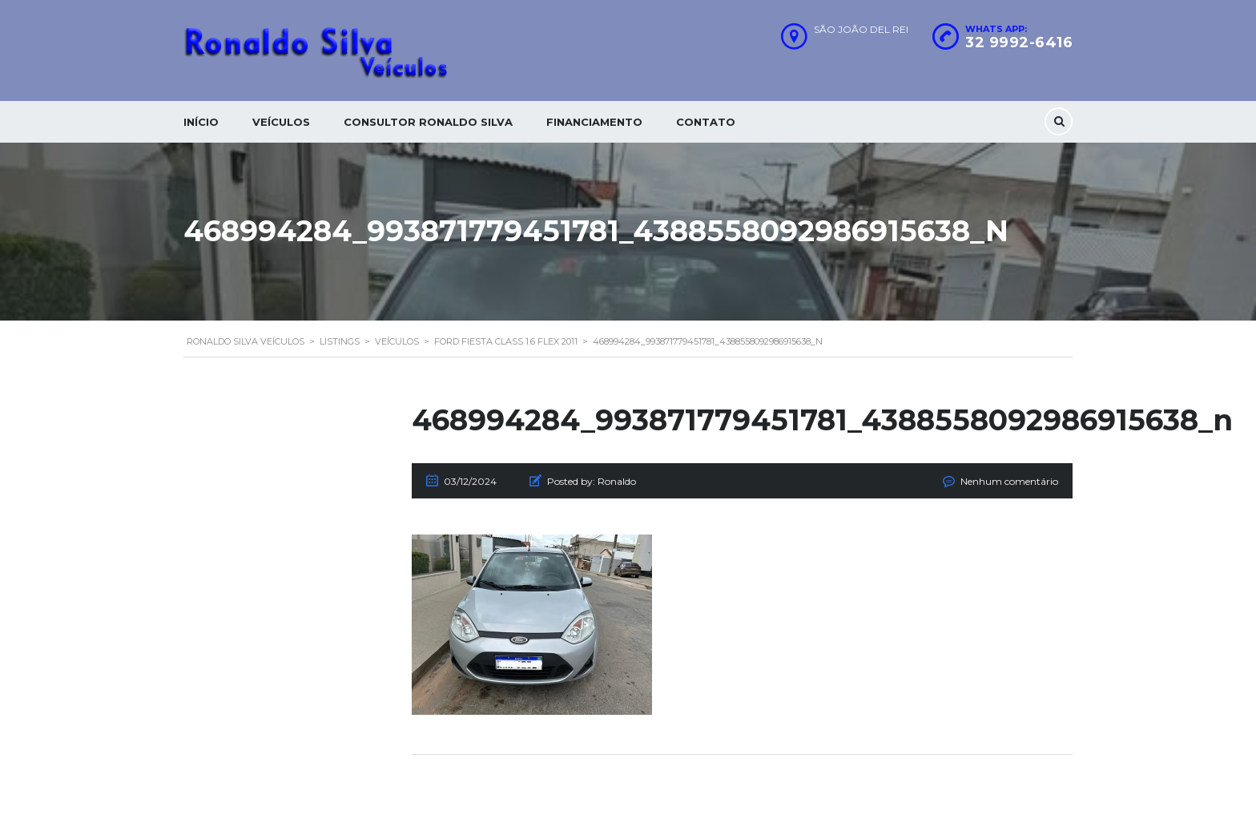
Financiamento (594, 121)
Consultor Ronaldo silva (428, 121)
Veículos (281, 121)
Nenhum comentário (1009, 481)
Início (201, 121)
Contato (705, 121)
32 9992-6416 (1019, 42)
